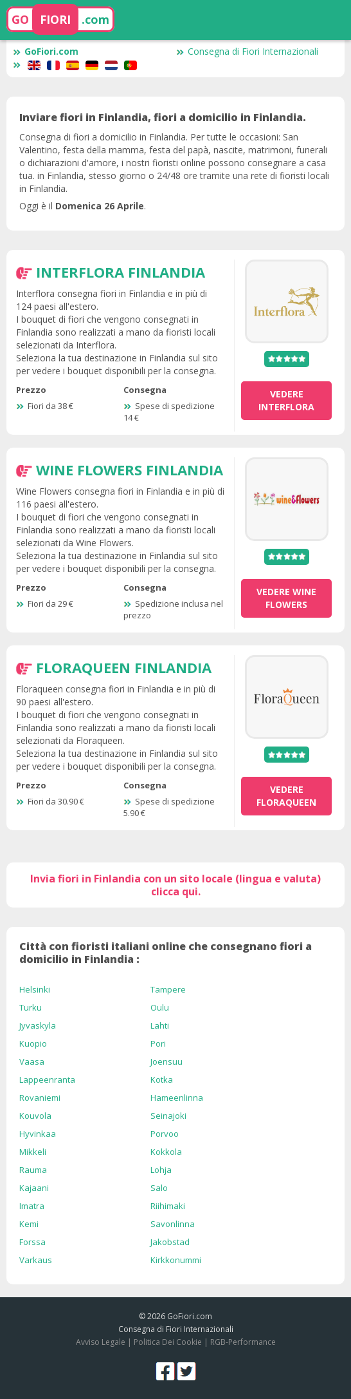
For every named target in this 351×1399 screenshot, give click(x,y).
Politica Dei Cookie (168, 1342)
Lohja (161, 1169)
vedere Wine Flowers (286, 598)
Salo (159, 1188)
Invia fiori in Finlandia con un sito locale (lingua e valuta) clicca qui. (175, 885)
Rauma (33, 1169)
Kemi (29, 1224)
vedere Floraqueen (286, 795)
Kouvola (35, 1115)
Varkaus (35, 1260)
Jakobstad (170, 1242)
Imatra (31, 1206)
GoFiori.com (45, 51)
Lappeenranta (47, 1079)
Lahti (159, 1025)
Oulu (159, 1007)
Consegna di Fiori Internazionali (247, 51)
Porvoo (164, 1133)
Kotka (161, 1079)
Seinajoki (168, 1115)
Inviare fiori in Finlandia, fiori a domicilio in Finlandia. (162, 117)
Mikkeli (32, 1151)
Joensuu (166, 1061)
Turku (30, 1007)
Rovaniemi (39, 1097)
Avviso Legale (100, 1342)
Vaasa (31, 1061)
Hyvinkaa (37, 1133)
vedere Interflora (286, 400)
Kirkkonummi (175, 1260)
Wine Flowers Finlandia (129, 469)
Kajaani (34, 1188)
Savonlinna (172, 1224)
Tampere (168, 989)
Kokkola (166, 1151)
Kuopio (33, 1043)
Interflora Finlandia (120, 271)
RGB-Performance (243, 1342)
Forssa (32, 1242)
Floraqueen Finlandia (124, 667)
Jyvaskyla (37, 1025)
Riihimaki (167, 1206)
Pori (158, 1043)
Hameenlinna (176, 1097)
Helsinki (34, 989)
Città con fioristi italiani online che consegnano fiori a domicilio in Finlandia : (165, 952)
